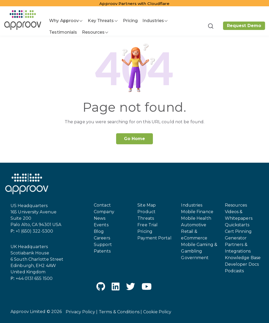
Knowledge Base (243, 257)
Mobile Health (196, 218)
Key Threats (101, 20)
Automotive (193, 224)
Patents (102, 251)
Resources (93, 32)
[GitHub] (100, 287)
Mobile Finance (197, 211)
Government (195, 257)
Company (104, 211)
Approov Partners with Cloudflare (134, 3)
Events (101, 224)
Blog (99, 231)
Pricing (130, 20)
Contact (102, 205)
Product (146, 211)
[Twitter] (130, 287)
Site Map (146, 205)
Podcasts (234, 270)
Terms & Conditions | (120, 311)
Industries (153, 20)
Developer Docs (242, 264)
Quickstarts (237, 224)
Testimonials (63, 32)
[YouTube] (147, 287)
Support (103, 244)
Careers (102, 237)
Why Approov (64, 20)
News (99, 218)
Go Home (134, 138)
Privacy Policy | (81, 311)
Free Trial (147, 224)
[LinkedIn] (116, 287)
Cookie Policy (157, 311)
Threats (145, 218)
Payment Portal (154, 237)
